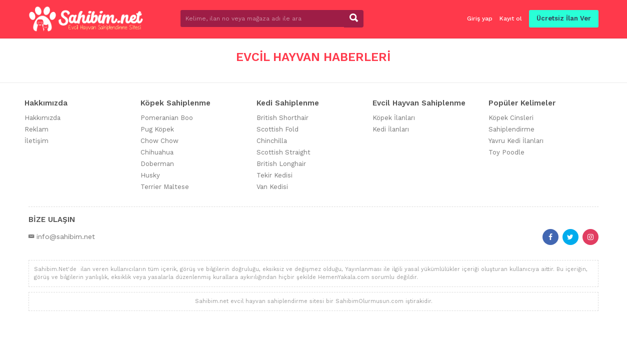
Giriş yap (479, 18)
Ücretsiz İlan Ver (563, 18)
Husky (150, 175)
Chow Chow (159, 140)
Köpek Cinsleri (511, 118)
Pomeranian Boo (166, 118)
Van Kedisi (272, 186)
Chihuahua (157, 152)
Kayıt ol (511, 18)
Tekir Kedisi (274, 175)
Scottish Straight (283, 152)
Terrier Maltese (164, 186)
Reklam (36, 129)
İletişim (36, 140)
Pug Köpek (157, 129)
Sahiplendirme (511, 129)
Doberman (157, 164)
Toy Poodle (506, 152)
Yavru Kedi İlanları (516, 140)
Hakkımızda (42, 118)
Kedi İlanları (390, 129)
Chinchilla (271, 140)
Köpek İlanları (393, 118)
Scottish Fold (277, 129)
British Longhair (281, 164)
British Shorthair (282, 118)
